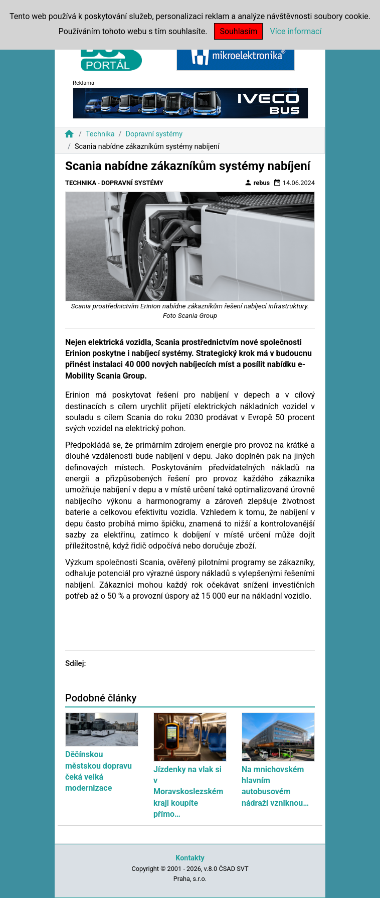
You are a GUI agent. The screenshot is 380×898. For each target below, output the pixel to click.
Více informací (295, 31)
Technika (100, 134)
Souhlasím (238, 31)
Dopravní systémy (153, 134)
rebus (257, 182)
